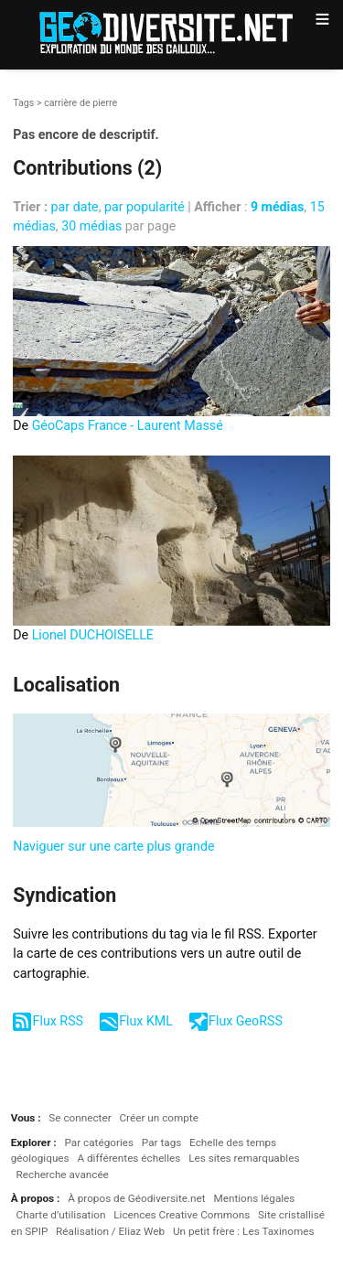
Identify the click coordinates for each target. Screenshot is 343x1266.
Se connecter (79, 1117)
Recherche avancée (62, 1174)
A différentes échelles (128, 1158)
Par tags (161, 1142)
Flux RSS (58, 1021)
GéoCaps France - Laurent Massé (127, 425)
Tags (23, 103)
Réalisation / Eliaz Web (110, 1231)
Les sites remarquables (243, 1158)
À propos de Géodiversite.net (137, 1198)
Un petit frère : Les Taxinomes (244, 1231)
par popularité (144, 206)
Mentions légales (254, 1198)
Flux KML (146, 1021)
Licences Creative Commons (181, 1214)
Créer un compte (158, 1117)
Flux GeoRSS (246, 1021)
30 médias (91, 226)
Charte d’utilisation (61, 1214)
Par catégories (99, 1142)
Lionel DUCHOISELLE (93, 635)
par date (75, 206)
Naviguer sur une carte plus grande (113, 846)
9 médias (277, 206)
